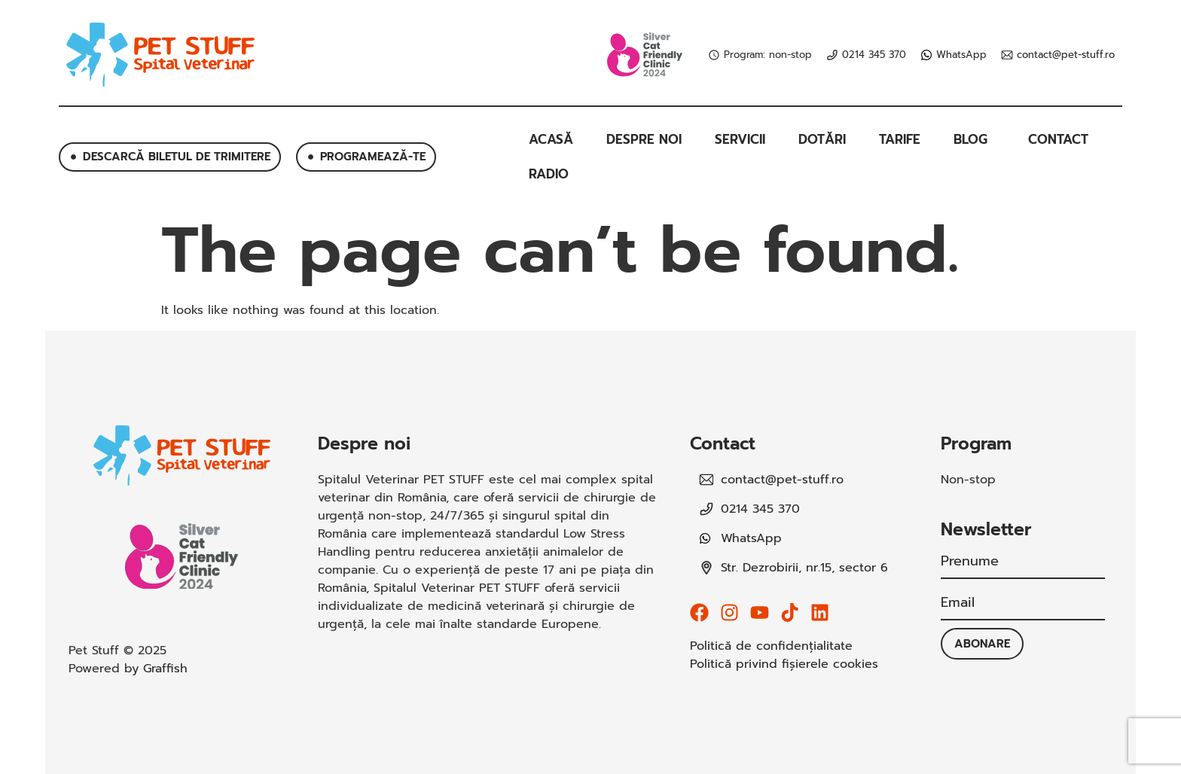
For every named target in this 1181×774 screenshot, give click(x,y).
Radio (549, 174)
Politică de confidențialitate (771, 646)
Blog (974, 139)
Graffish (165, 669)
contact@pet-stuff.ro (1066, 55)
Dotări (822, 139)
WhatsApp (961, 55)
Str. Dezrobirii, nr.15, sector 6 (804, 568)
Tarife (899, 139)
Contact (1058, 139)
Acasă (551, 139)
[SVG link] (160, 55)
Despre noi (644, 139)
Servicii (740, 139)
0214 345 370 (874, 55)
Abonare (982, 643)
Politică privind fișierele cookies (784, 664)
